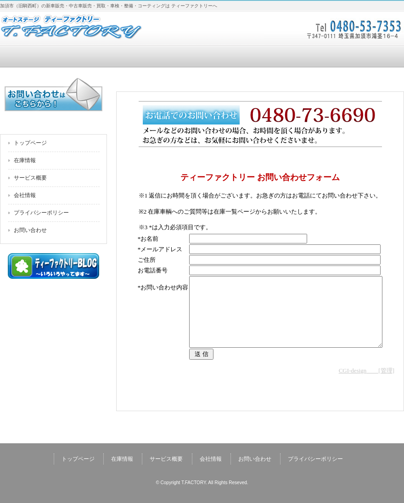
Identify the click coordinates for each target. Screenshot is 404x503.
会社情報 (282, 57)
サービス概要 (202, 57)
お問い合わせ (363, 57)
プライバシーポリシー (41, 212)
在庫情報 (121, 57)
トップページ (40, 57)
